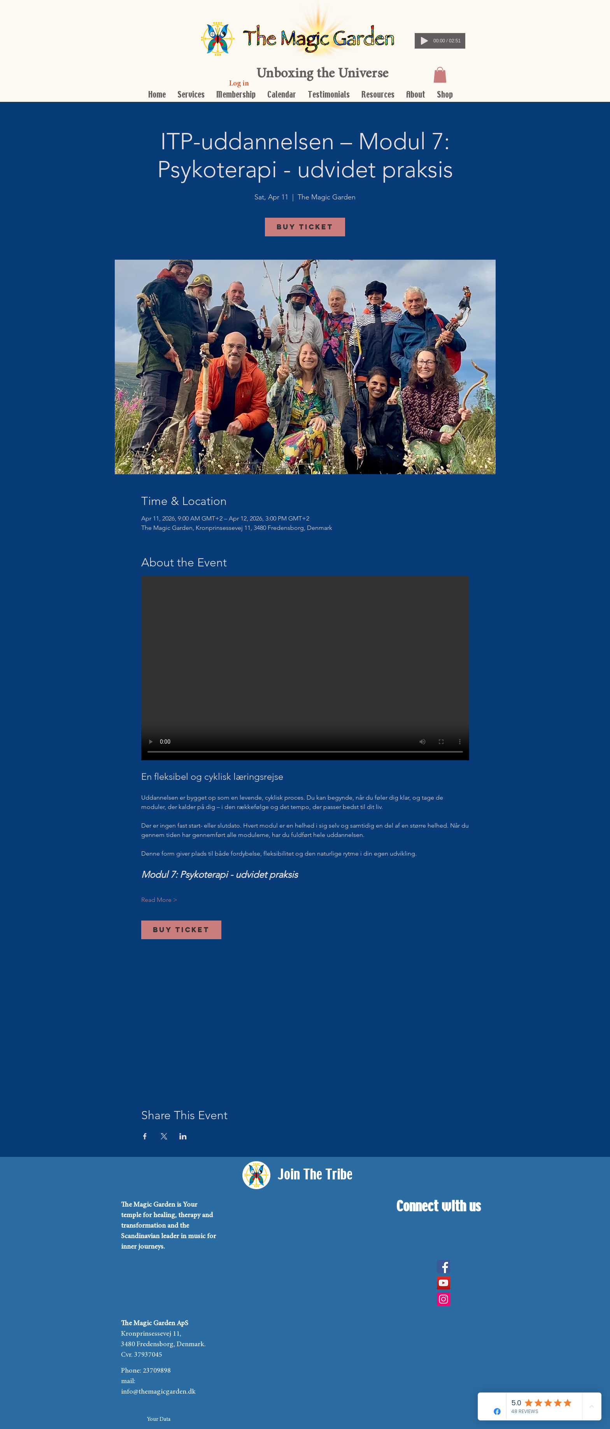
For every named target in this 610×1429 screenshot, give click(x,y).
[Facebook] (443, 1266)
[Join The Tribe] (315, 1175)
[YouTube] (443, 1282)
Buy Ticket (305, 226)
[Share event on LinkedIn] (183, 1136)
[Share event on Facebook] (145, 1136)
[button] (440, 75)
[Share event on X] (164, 1136)
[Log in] (239, 84)
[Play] (424, 41)
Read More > (159, 899)
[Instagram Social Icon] (443, 1299)
